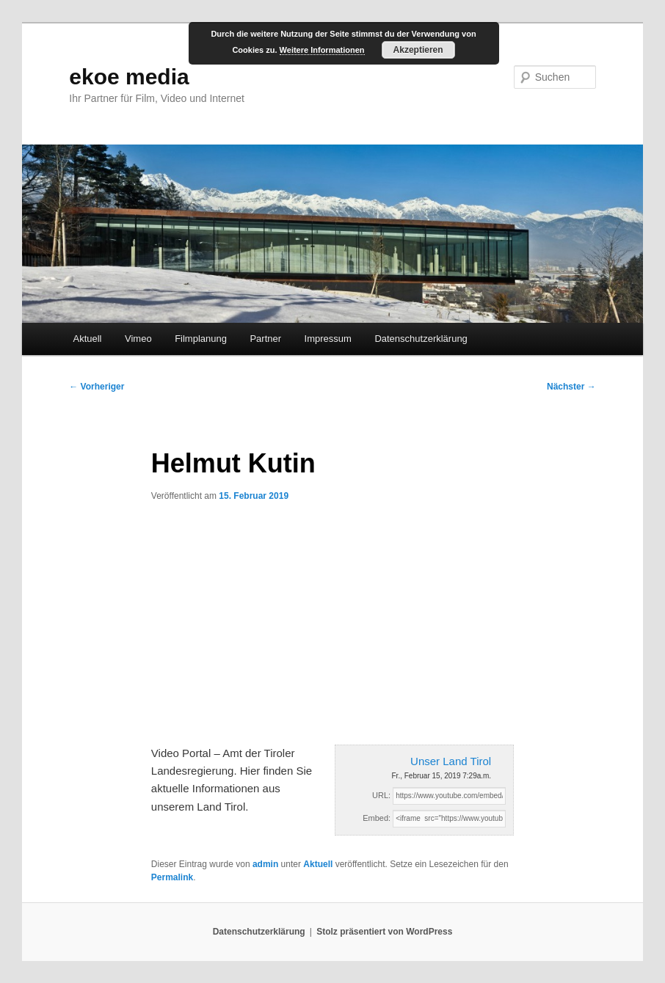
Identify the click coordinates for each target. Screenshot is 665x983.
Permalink (172, 877)
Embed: (376, 818)
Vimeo (138, 338)
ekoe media (129, 77)
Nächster (571, 386)
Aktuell (87, 338)
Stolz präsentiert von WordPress (384, 932)
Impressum (328, 338)
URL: (381, 795)
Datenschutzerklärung (420, 338)
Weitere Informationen (322, 49)
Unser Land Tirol (450, 761)
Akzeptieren (418, 50)
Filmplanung (201, 338)
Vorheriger (96, 386)
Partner (265, 338)
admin (265, 864)
